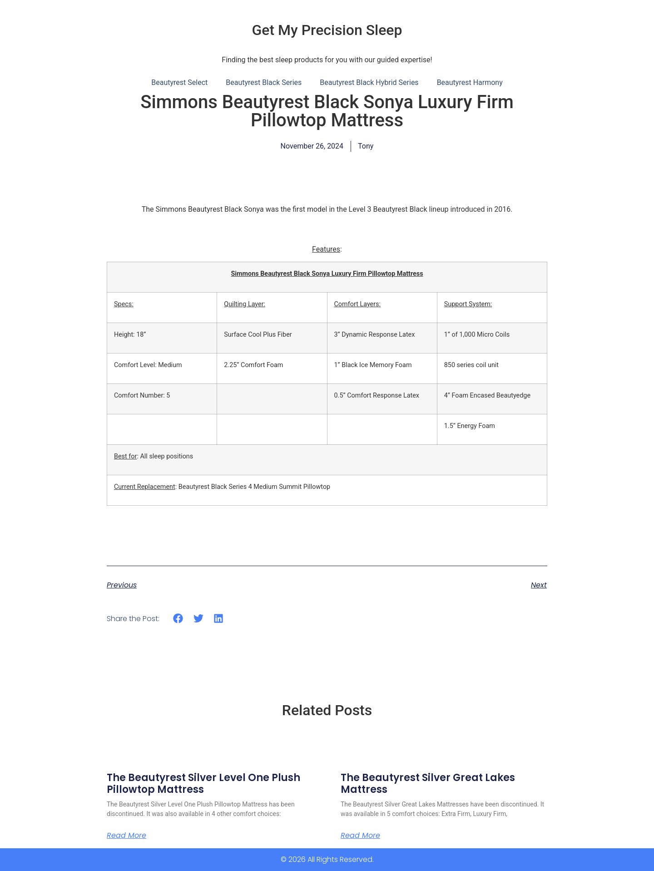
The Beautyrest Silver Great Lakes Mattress (428, 783)
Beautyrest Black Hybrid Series (369, 82)
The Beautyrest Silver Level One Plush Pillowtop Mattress (203, 783)
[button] (178, 618)
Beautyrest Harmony (470, 82)
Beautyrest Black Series (264, 82)
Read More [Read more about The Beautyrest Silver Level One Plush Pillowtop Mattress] (126, 835)
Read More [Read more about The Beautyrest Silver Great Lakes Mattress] (360, 835)
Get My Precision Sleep (327, 30)
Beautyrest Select (179, 82)
